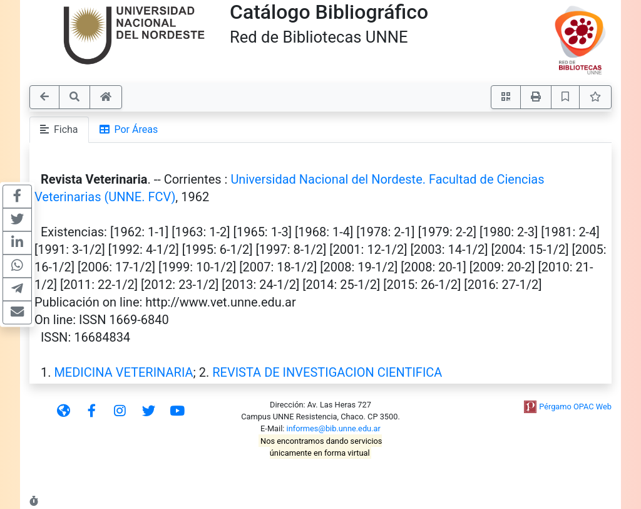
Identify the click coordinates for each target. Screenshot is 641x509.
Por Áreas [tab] (129, 129)
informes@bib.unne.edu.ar (334, 428)
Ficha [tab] (59, 129)
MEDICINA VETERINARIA (123, 372)
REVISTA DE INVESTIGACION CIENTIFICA (327, 372)
